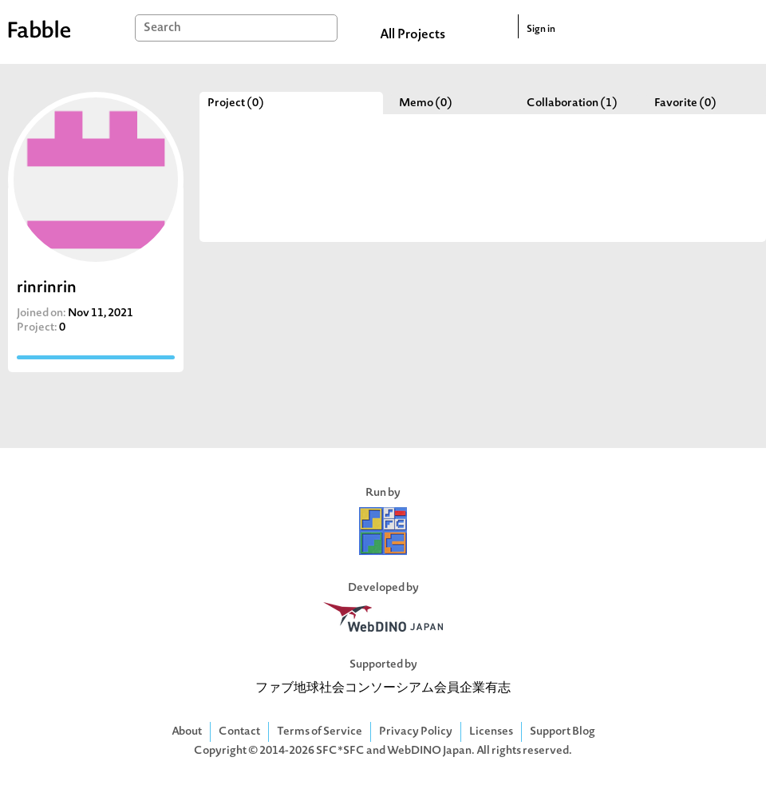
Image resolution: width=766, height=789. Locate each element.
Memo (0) (425, 103)
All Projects (412, 35)
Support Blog (562, 732)
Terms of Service (319, 732)
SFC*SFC (340, 751)
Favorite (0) (685, 103)
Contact (239, 732)
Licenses (491, 732)
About (187, 732)
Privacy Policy (415, 732)
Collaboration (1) (572, 103)
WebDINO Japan (429, 751)
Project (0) (235, 103)
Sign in (541, 29)
